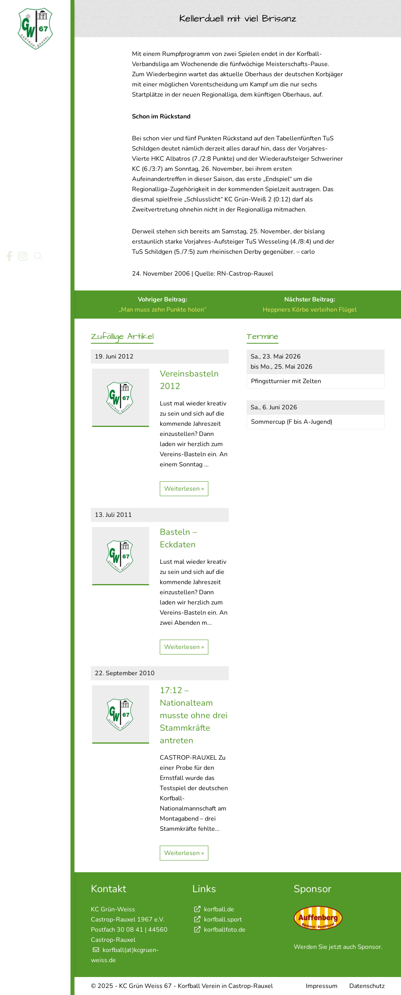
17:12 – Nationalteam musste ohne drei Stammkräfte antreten (194, 715)
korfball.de (213, 909)
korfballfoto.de (219, 929)
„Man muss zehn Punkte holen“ (162, 309)
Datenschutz (367, 986)
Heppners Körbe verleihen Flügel (310, 309)
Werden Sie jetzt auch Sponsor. (338, 947)
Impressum (322, 986)
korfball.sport (217, 919)
